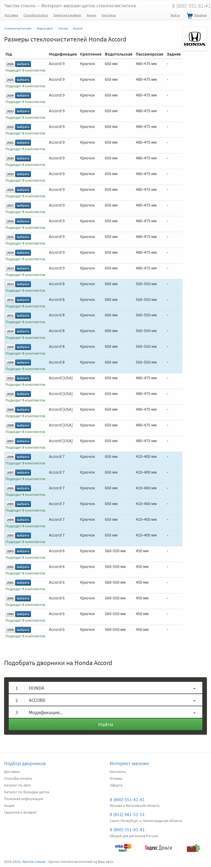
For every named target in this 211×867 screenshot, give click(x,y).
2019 (10, 174)
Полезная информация (23, 798)
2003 (10, 535)
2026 (10, 64)
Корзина (196, 16)
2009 (10, 347)
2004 (10, 520)
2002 (10, 567)
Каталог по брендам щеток (26, 791)
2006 (10, 488)
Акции (91, 15)
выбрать (23, 64)
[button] (105, 688)
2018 (10, 190)
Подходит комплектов (25, 70)
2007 (10, 441)
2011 (10, 315)
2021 (10, 142)
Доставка (11, 15)
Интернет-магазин (129, 763)
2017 (10, 205)
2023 (10, 111)
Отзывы (116, 778)
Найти (105, 724)
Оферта (116, 785)
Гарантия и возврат (67, 15)
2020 (10, 158)
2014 (10, 253)
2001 (10, 582)
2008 (10, 362)
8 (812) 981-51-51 (127, 814)
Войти (175, 15)
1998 (10, 630)
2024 (10, 95)
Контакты (109, 15)
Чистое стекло (70, 5)
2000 (10, 598)
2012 (10, 300)
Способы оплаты (35, 15)
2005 (10, 504)
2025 (10, 80)
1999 (10, 614)
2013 (10, 268)
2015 (10, 237)
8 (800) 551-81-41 (127, 799)
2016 (10, 221)
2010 (10, 331)
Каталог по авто (17, 785)
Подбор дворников (25, 763)
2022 (10, 127)
